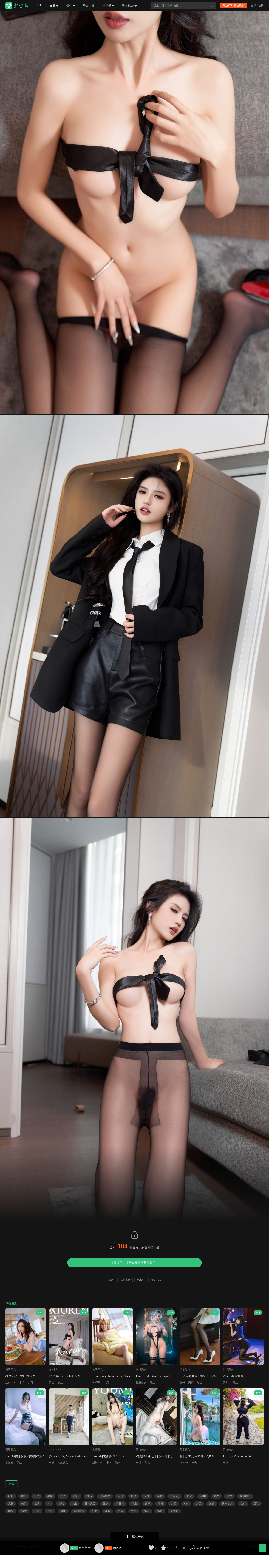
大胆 (173, 1503)
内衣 (216, 1496)
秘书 (182, 1382)
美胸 (159, 1496)
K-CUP (96, 1382)
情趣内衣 (105, 1496)
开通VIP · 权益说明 (234, 5)
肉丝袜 (120, 1503)
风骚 (37, 1511)
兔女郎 (174, 1511)
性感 (36, 1496)
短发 (211, 1503)
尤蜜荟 (96, 1449)
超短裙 (9, 1462)
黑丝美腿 (79, 1511)
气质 (133, 1511)
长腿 (50, 1511)
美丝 (51, 1382)
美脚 (24, 1503)
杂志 (229, 1496)
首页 (39, 5)
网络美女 (85, 1548)
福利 (76, 1496)
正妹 (105, 1503)
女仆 (30, 1382)
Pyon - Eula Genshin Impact (153, 1376)
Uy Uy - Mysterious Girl (238, 1456)
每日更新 (89, 5)
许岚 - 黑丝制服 (233, 1376)
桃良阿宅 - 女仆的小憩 (20, 1376)
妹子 (63, 1496)
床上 (134, 1503)
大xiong (174, 1496)
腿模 (191, 1382)
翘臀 (160, 1503)
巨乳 (256, 1503)
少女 (94, 1511)
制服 (74, 1503)
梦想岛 (21, 5)
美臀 (147, 1503)
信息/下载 (202, 1548)
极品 (89, 1496)
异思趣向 (185, 1369)
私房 (189, 1496)
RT (49, 1503)
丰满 (21, 1382)
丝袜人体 (10, 1382)
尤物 (10, 1503)
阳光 (10, 1511)
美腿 (120, 1496)
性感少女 (141, 1382)
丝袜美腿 (90, 1503)
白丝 (120, 1511)
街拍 (160, 1511)
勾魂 (147, 1462)
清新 (37, 1503)
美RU (226, 1382)
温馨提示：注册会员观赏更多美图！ (134, 1262)
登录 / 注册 (257, 5)
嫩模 (117, 1462)
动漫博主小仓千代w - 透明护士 (156, 1456)
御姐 (63, 1511)
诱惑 (23, 1496)
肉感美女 (63, 1462)
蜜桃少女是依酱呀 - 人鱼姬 (197, 1456)
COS (10, 1496)
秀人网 (53, 1369)
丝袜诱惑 (245, 1496)
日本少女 (227, 1503)
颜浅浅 (117, 1548)
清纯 (61, 1503)
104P (182, 1548)
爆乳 (146, 1511)
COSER (184, 1462)
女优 (198, 1503)
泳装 (107, 1511)
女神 (146, 1496)
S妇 (186, 1503)
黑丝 (60, 1382)
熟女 (24, 1511)
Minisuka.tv (55, 1449)
